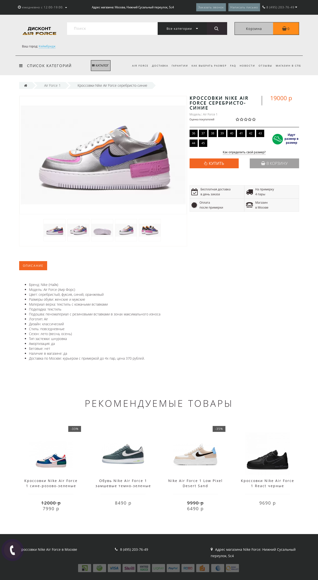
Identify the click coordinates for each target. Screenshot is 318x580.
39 (222, 133)
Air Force (135, 65)
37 (203, 133)
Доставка (155, 65)
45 (203, 143)
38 (212, 133)
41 (241, 133)
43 (260, 133)
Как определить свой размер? (244, 152)
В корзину (274, 163)
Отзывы (264, 65)
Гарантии (176, 65)
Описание (33, 266)
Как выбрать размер (205, 65)
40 (231, 133)
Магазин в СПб (288, 65)
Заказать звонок (211, 7)
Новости (245, 65)
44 (193, 143)
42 (250, 133)
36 (193, 133)
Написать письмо (244, 7)
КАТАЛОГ (100, 65)
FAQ (231, 65)
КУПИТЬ (216, 163)
